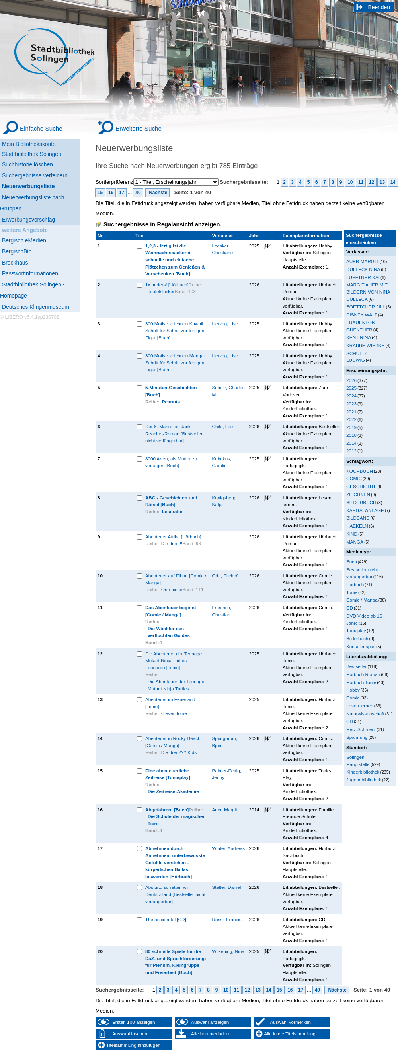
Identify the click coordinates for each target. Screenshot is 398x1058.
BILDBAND (358, 517)
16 (110, 192)
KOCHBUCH (359, 470)
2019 (351, 427)
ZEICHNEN (358, 494)
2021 (351, 411)
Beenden (379, 7)
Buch (351, 561)
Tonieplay (356, 630)
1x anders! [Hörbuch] (167, 284)
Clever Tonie (174, 713)
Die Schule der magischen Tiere (177, 820)
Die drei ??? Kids (179, 752)
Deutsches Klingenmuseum (35, 307)
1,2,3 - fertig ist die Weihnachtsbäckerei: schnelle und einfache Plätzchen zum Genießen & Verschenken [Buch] (175, 259)
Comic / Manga (362, 599)
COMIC (354, 478)
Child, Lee (222, 426)
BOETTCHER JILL (365, 306)
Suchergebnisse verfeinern (35, 175)
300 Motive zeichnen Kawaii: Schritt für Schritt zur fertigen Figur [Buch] (175, 330)
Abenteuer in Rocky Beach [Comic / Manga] (173, 742)
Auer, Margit (224, 809)
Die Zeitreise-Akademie (173, 791)
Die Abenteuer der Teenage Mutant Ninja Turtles (176, 685)
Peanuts (171, 401)
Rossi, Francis (227, 919)
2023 (351, 403)
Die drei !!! (171, 543)
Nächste (158, 192)
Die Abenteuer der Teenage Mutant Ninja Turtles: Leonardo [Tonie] (173, 660)
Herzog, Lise (225, 323)
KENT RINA (358, 337)
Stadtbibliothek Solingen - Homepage (32, 290)
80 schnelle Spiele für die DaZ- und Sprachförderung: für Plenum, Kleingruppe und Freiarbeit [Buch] (175, 962)
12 (371, 182)
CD (349, 607)
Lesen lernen (359, 705)
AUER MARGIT (362, 261)
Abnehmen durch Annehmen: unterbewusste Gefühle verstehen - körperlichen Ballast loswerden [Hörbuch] (175, 862)
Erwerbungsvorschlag (28, 219)
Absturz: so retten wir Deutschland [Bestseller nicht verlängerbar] (175, 894)
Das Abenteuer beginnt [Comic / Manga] (170, 611)
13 (382, 182)
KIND (351, 533)
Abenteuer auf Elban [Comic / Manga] (175, 579)
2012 (351, 450)
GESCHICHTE (361, 486)
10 (350, 182)
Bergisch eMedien (24, 240)
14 (393, 182)
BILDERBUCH (361, 502)
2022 (351, 419)
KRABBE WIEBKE (365, 345)
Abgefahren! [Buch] (167, 809)
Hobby (353, 689)
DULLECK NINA (363, 269)
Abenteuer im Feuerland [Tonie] (170, 703)
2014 (351, 443)
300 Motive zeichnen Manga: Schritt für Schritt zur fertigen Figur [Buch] (175, 362)
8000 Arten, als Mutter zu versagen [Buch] (171, 462)
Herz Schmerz (361, 729)
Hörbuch (355, 584)
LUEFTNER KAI (363, 277)
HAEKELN (357, 525)
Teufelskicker (161, 291)
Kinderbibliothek (362, 771)
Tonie (351, 592)
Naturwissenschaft (365, 713)
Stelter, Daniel (226, 887)
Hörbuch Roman (363, 674)
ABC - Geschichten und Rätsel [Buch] (171, 501)
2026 (351, 380)
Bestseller (356, 666)
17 (121, 192)
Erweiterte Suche (138, 128)
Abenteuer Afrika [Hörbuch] (173, 536)
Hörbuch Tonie (361, 682)
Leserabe (172, 511)
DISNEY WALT (361, 314)
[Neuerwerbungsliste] (40, 185)
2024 (351, 395)
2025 (351, 387)
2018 (351, 435)
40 (137, 192)
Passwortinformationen (30, 273)
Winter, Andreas (228, 848)
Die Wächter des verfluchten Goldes (169, 632)
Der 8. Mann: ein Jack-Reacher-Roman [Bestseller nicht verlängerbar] (174, 433)
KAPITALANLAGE (365, 510)
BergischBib (16, 251)
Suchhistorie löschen (27, 164)
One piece (171, 589)
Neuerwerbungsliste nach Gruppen (32, 203)
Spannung (356, 737)
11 (360, 182)
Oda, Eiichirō (225, 575)
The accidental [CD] (165, 919)
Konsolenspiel (360, 646)
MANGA (354, 541)
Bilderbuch (357, 638)
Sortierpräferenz (114, 182)
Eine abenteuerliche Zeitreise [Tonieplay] (167, 774)
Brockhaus (15, 262)
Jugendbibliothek (363, 779)
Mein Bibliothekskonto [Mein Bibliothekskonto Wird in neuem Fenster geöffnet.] (29, 144)
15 (100, 192)
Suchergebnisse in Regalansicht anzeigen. (162, 224)
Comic (352, 697)
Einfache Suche (41, 128)
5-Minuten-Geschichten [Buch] (171, 391)
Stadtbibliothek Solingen (31, 154)
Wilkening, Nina (228, 951)
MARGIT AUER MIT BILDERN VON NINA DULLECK (368, 291)
